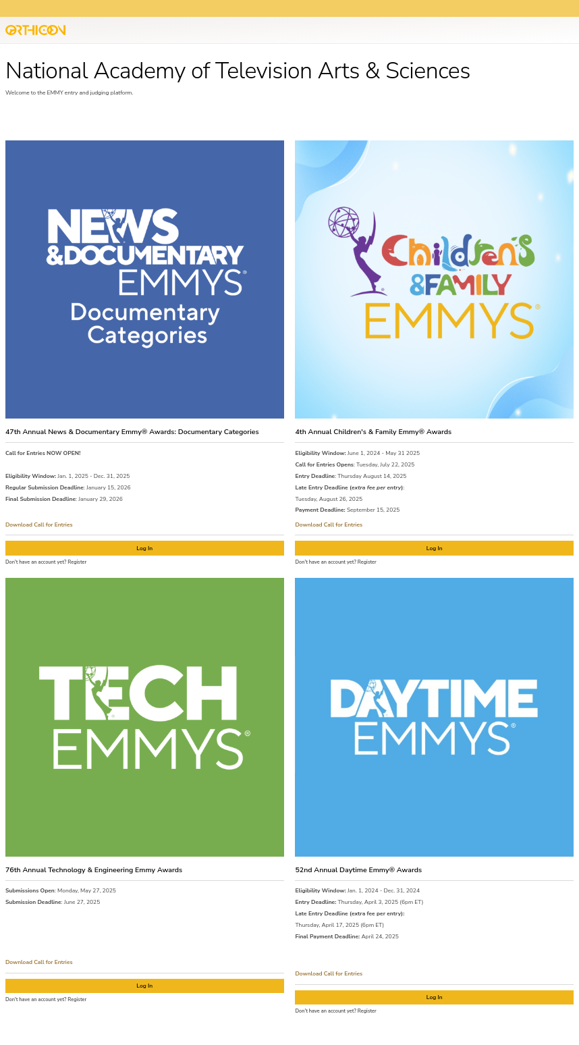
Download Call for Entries (39, 524)
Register (76, 562)
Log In (144, 548)
